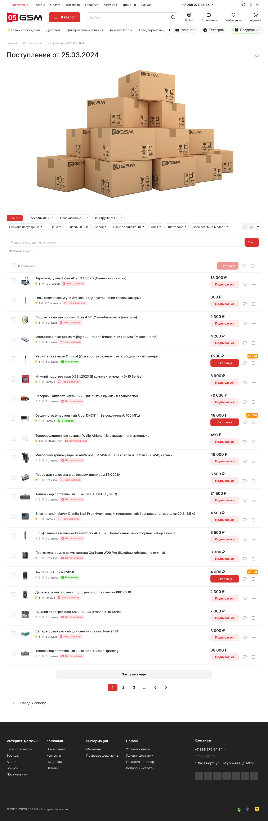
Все (15, 218)
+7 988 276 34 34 (196, 5)
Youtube (184, 30)
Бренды (13, 755)
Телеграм (213, 30)
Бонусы (12, 768)
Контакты (53, 755)
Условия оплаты (138, 749)
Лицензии (54, 762)
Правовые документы (102, 755)
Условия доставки (139, 755)
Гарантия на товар (140, 762)
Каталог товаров (19, 749)
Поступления (17, 774)
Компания (54, 741)
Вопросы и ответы (140, 768)
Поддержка (245, 31)
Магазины (93, 749)
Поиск (252, 242)
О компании (55, 749)
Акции (11, 762)
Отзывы (52, 768)
